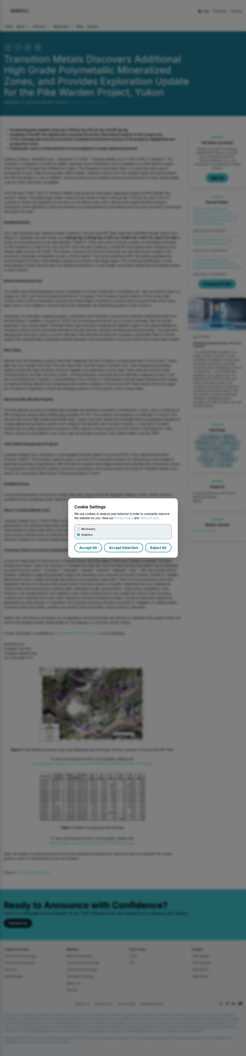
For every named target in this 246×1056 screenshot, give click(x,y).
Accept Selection (123, 548)
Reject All (158, 548)
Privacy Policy (123, 518)
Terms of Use (149, 518)
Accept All (88, 548)
